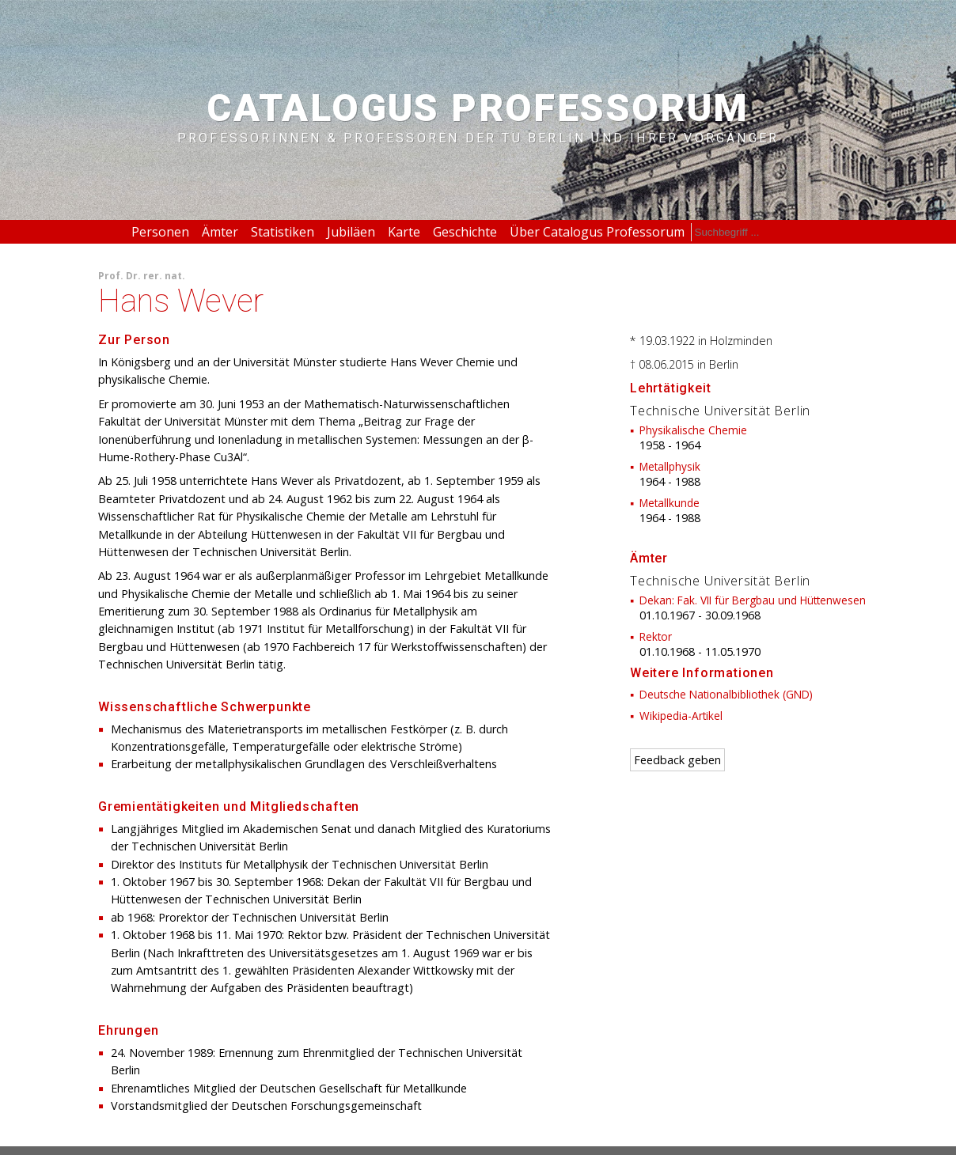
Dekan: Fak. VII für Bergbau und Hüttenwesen (752, 600)
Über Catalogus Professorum (597, 231)
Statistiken (282, 231)
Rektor (655, 636)
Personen (160, 231)
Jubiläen (351, 231)
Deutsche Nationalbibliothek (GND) (726, 694)
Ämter (220, 231)
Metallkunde (669, 502)
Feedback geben (677, 759)
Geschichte (465, 231)
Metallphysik (669, 466)
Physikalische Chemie (693, 429)
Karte (404, 231)
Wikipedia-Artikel (681, 715)
